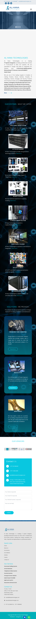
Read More (13, 349)
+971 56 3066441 (7, 1)
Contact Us (6, 559)
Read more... (23, 130)
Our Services (7, 550)
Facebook (12, 616)
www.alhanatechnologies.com (11, 600)
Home (5, 545)
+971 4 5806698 (17, 604)
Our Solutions (7, 552)
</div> (18, 45)
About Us (6, 548)
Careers (6, 557)
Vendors (6, 555)
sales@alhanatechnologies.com (24, 1)
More (5, 93)
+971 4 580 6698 (14, 1)
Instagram (18, 616)
